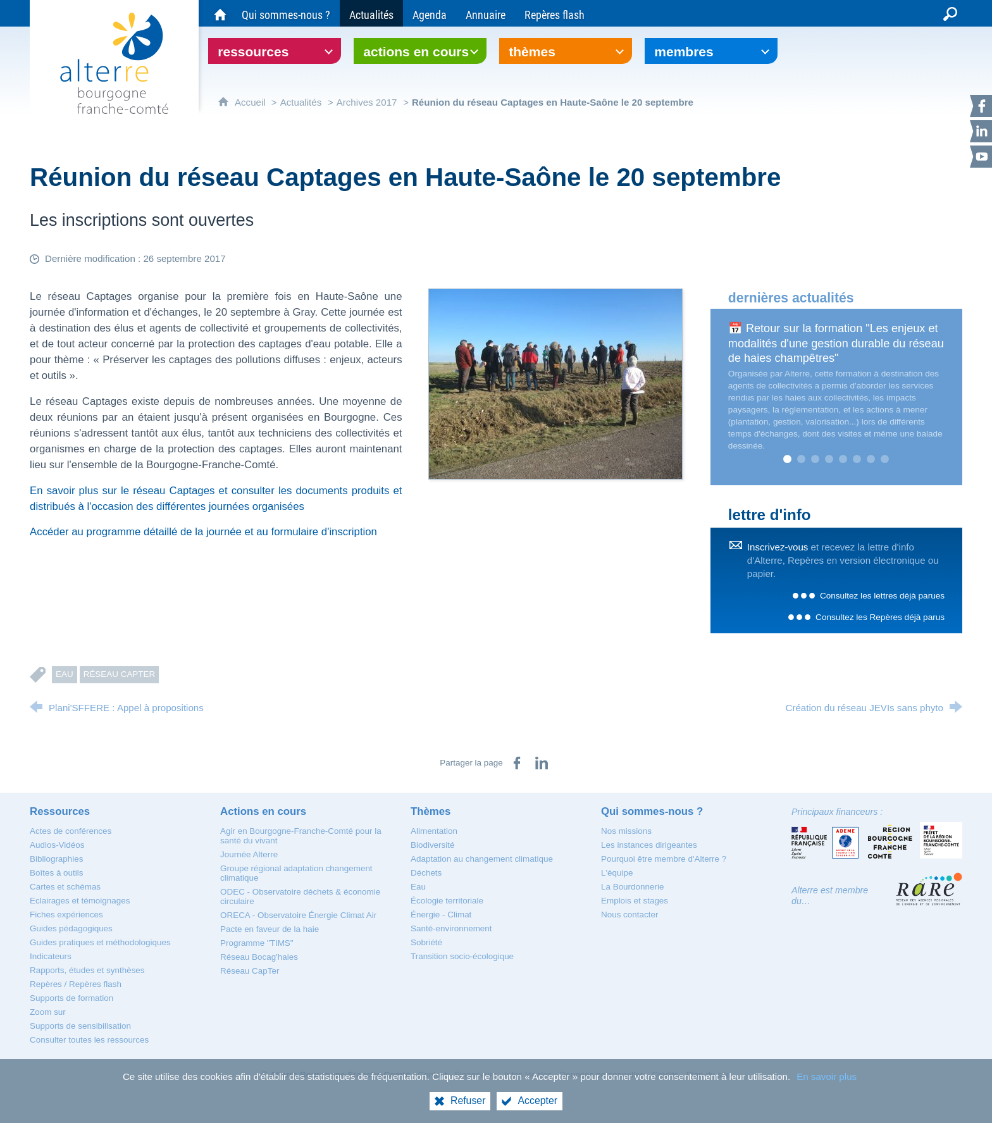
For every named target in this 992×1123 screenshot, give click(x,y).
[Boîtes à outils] (56, 873)
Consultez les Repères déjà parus (880, 617)
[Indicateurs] (50, 956)
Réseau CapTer (120, 674)
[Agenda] (429, 13)
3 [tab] (815, 459)
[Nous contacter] (629, 914)
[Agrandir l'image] (555, 383)
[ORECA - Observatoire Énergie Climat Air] (298, 915)
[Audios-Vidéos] (57, 845)
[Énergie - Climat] (441, 914)
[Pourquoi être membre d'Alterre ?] (663, 859)
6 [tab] (857, 459)
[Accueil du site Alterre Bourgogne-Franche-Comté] (220, 13)
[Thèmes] (430, 811)
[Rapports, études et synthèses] (87, 970)
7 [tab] (871, 459)
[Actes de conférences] (70, 831)
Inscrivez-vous (778, 547)
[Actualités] (371, 13)
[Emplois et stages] (634, 900)
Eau (64, 674)
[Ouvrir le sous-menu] (274, 51)
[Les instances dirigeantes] (649, 845)
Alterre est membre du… (829, 895)
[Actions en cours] (263, 811)
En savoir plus (827, 1076)
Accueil (251, 102)
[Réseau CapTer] (249, 971)
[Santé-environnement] (451, 928)
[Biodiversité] (432, 845)
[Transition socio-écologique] (462, 956)
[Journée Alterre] (249, 854)
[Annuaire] (485, 13)
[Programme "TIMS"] (257, 943)
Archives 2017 (367, 102)
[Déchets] (426, 873)
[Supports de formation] (71, 998)
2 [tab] (801, 459)
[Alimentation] (434, 831)
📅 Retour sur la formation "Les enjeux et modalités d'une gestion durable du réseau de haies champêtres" (836, 343)
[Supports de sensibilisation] (80, 1026)
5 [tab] (843, 459)
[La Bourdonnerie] (632, 886)
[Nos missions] (626, 831)
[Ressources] (60, 811)
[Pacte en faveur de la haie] (269, 929)
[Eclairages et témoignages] (80, 900)
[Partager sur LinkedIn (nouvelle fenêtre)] (541, 763)
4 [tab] (829, 459)
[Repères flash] (554, 13)
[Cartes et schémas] (65, 886)
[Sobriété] (426, 942)
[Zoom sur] (48, 1012)
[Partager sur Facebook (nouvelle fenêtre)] (517, 763)
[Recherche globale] (950, 13)
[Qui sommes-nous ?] (286, 13)
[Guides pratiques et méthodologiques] (100, 942)
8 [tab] (885, 459)
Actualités (301, 102)
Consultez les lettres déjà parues (882, 595)
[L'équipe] (617, 873)
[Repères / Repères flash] (75, 984)
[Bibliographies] (56, 859)
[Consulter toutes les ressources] (89, 1040)
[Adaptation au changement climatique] (482, 859)
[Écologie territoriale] (447, 900)
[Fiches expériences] (66, 914)
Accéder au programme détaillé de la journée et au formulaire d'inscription (203, 532)
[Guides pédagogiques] (71, 928)
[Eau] (418, 886)
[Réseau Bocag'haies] (259, 957)
